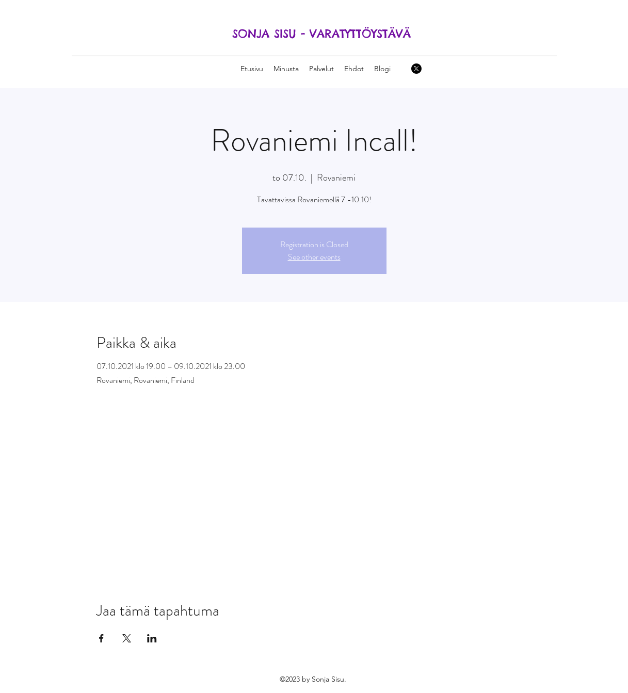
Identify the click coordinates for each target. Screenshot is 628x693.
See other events (314, 257)
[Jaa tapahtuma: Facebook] (101, 638)
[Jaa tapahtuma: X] (127, 638)
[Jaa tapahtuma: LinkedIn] (152, 638)
